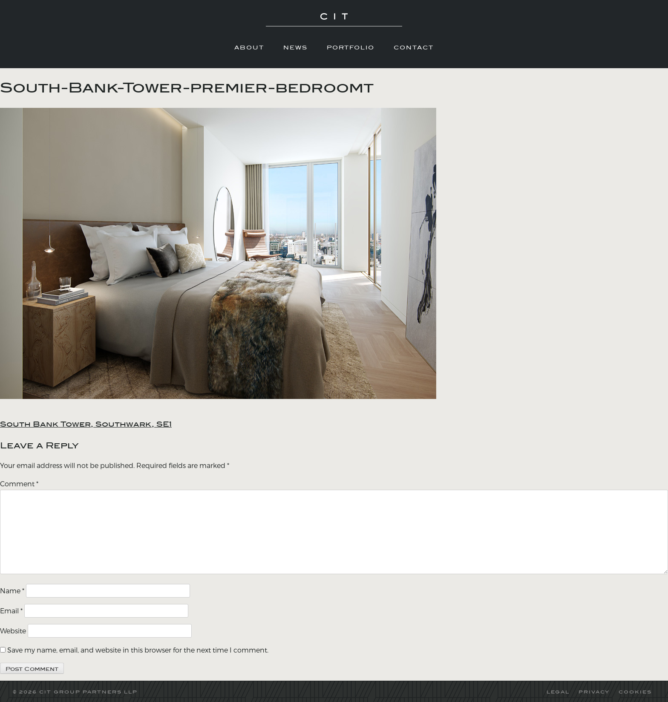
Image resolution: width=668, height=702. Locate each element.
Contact (414, 47)
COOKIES (635, 692)
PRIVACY (594, 692)
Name (12, 590)
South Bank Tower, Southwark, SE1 (86, 424)
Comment (19, 484)
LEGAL (558, 692)
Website (13, 631)
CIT (334, 21)
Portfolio (350, 47)
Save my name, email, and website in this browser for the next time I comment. (137, 650)
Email (11, 611)
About (249, 47)
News (295, 47)
